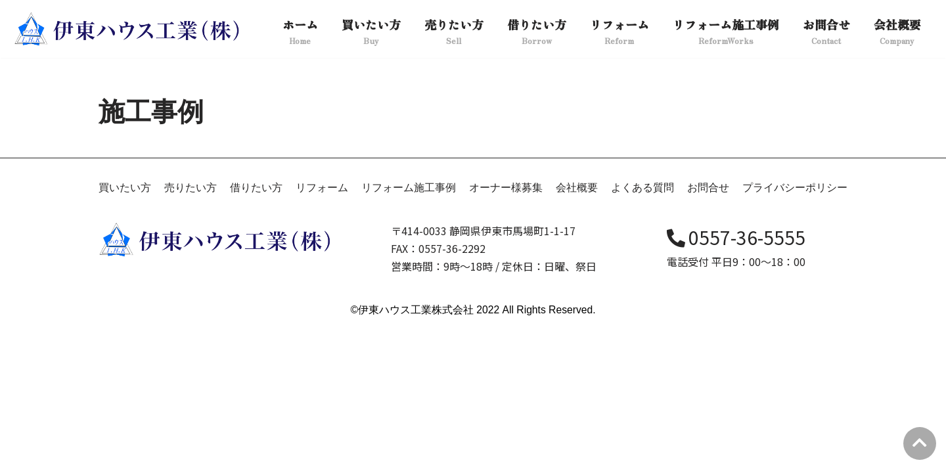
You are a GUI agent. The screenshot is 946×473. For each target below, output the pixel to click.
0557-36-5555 (736, 384)
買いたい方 (125, 333)
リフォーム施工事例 (408, 333)
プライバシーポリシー (794, 333)
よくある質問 (642, 333)
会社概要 (577, 333)
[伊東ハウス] (129, 29)
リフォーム (322, 333)
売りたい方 (190, 333)
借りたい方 (256, 333)
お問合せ (708, 333)
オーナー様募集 (506, 333)
